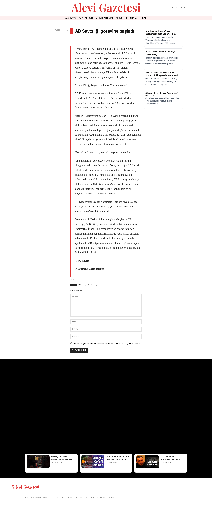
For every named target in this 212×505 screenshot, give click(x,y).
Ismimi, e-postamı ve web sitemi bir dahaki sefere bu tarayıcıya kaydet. (107, 343)
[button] (27, 7)
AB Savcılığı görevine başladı (89, 285)
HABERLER (60, 30)
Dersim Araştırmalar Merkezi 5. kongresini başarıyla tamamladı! (162, 74)
